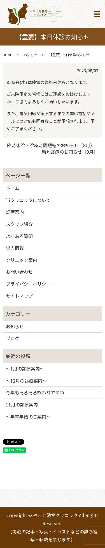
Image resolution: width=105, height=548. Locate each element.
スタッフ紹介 (19, 223)
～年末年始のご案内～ (28, 416)
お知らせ (30, 54)
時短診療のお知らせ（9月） (70, 152)
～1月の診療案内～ (25, 368)
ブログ (12, 338)
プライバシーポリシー (28, 283)
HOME (7, 54)
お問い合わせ (19, 271)
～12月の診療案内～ (26, 380)
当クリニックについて (28, 200)
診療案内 (15, 211)
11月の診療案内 (22, 404)
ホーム (12, 188)
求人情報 (15, 247)
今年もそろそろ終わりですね (35, 392)
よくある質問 (19, 236)
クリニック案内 (21, 259)
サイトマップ (19, 295)
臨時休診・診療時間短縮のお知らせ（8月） (51, 145)
